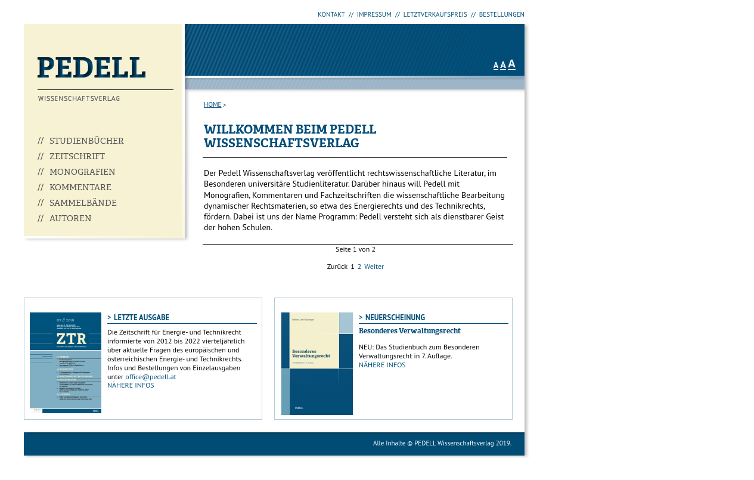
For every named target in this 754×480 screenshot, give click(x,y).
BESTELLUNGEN (502, 14)
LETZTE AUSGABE (141, 317)
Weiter (374, 266)
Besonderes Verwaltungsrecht (410, 331)
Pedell (105, 79)
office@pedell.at (150, 376)
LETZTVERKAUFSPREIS (435, 14)
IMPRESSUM (374, 14)
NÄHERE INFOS (130, 384)
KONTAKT (331, 14)
